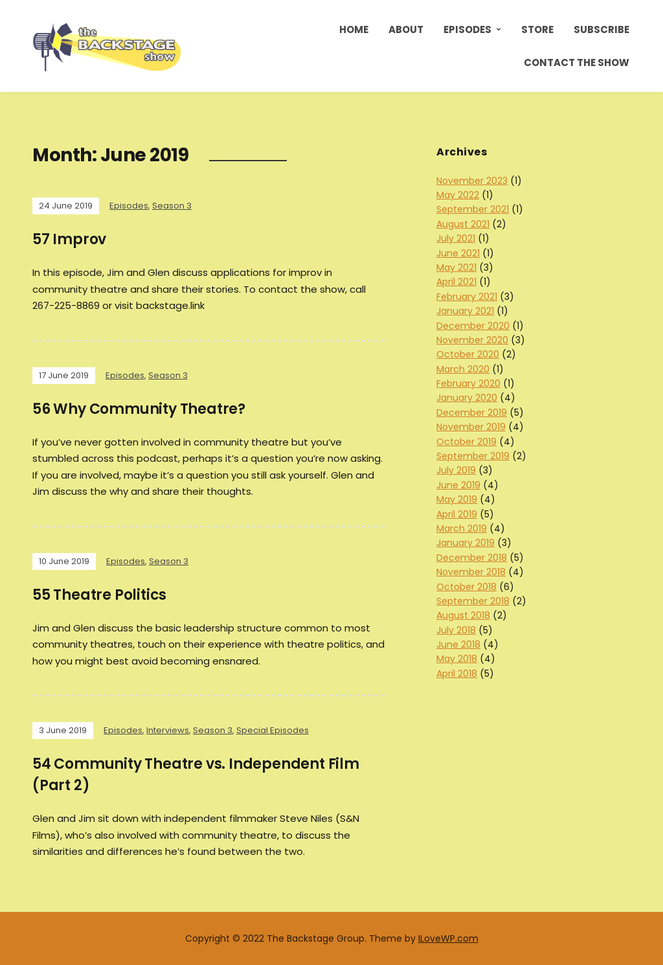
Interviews (167, 730)
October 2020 (467, 354)
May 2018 (456, 658)
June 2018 (458, 644)
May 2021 (456, 267)
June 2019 (458, 485)
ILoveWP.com (448, 938)
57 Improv (69, 239)
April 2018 (456, 673)
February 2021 (466, 296)
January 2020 (466, 397)
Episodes (467, 29)
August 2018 (463, 615)
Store (537, 29)
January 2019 (465, 542)
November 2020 (472, 340)
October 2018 (466, 586)
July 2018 (456, 630)
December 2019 (471, 412)
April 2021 (456, 281)
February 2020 (468, 383)
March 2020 (462, 369)
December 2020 (473, 325)
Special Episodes (272, 730)
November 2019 (471, 426)
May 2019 (456, 499)
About (405, 29)
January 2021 (465, 310)
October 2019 (466, 441)
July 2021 (455, 238)
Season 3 (172, 205)
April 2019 (456, 514)
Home (353, 29)
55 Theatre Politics (99, 595)
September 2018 (473, 601)
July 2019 (456, 470)
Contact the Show (576, 62)
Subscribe (601, 29)
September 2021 (472, 209)
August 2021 (462, 224)
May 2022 (457, 194)
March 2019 (461, 528)
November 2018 (471, 571)
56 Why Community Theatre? (138, 409)
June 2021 (458, 253)
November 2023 (472, 180)
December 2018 (471, 557)
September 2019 (473, 455)
